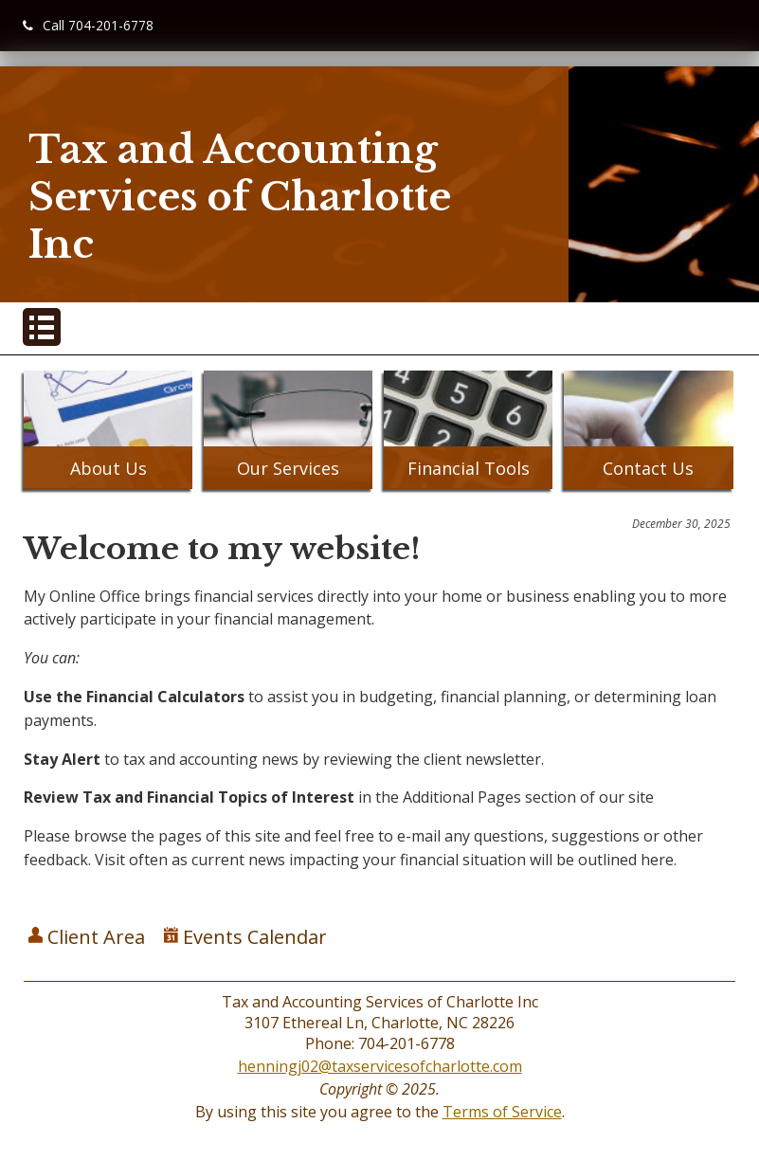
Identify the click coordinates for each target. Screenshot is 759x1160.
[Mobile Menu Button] (42, 327)
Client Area (86, 937)
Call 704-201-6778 (88, 25)
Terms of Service (502, 1111)
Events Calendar (245, 937)
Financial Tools (468, 468)
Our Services (288, 468)
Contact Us (648, 468)
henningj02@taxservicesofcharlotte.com (380, 1066)
